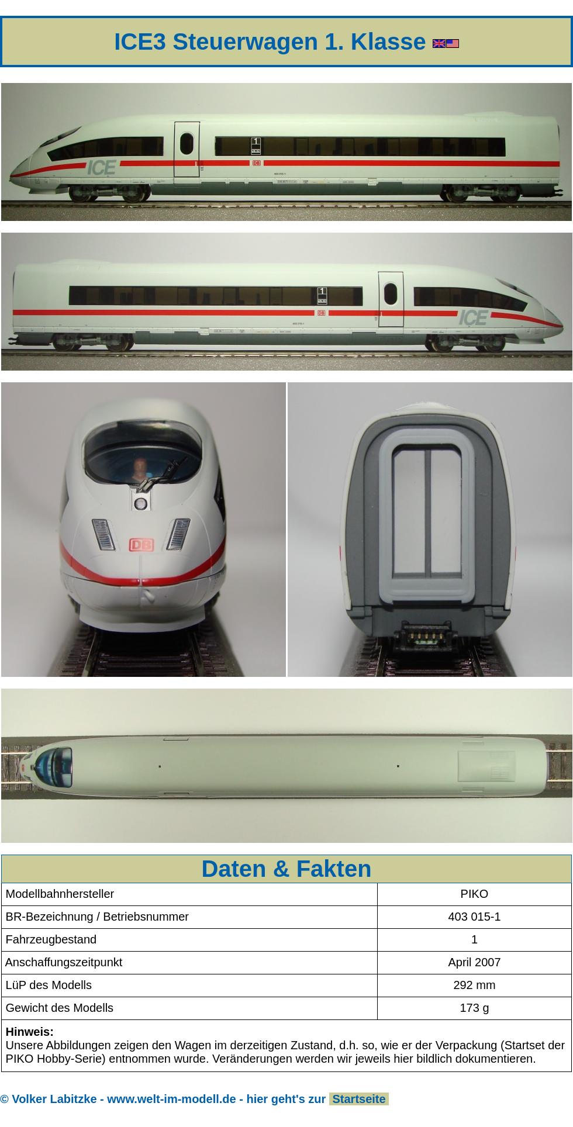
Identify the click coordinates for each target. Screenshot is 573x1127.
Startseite (359, 1099)
